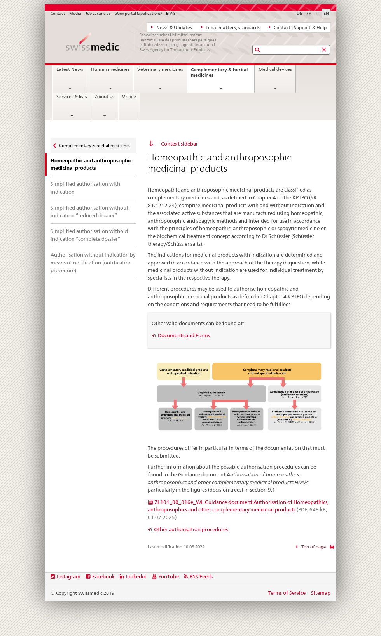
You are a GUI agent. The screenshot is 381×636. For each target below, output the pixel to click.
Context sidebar (179, 144)
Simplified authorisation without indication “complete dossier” (89, 235)
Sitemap (320, 593)
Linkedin (136, 576)
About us (104, 96)
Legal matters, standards (230, 27)
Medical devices (275, 69)
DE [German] (299, 13)
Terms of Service (287, 593)
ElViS (170, 13)
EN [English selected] (326, 13)
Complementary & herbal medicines (219, 75)
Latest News (69, 69)
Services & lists (71, 96)
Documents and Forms (184, 335)
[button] (258, 49)
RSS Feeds (201, 576)
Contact (58, 13)
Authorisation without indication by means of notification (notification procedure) (93, 262)
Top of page (313, 547)
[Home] (142, 42)
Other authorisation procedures (191, 529)
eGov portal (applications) (138, 13)
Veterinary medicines (160, 69)
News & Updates (171, 27)
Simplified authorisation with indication (85, 188)
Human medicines (110, 69)
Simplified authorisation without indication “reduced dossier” (89, 211)
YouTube (168, 576)
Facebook (103, 576)
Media (75, 13)
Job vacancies (98, 13)
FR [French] (308, 13)
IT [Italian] (317, 13)
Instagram (68, 576)
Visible (129, 96)
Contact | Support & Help (298, 27)
